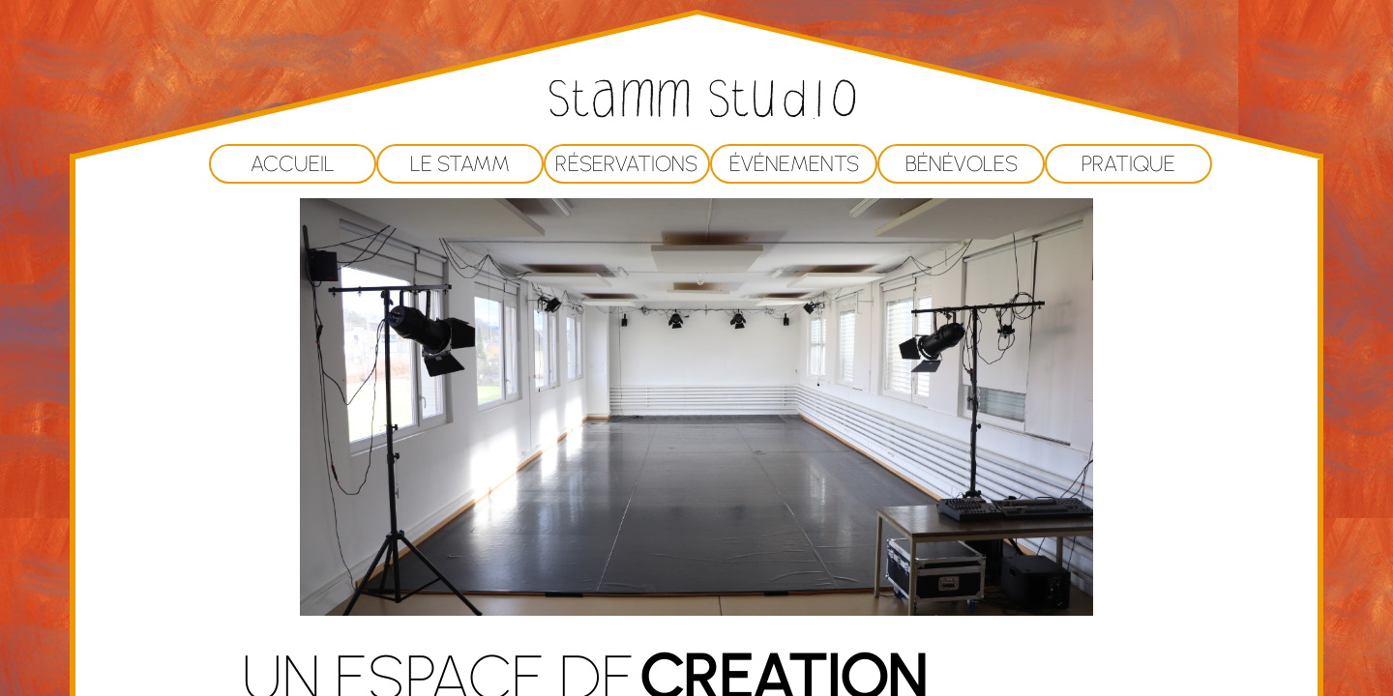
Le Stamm (460, 164)
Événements (794, 164)
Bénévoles (961, 164)
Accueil (293, 164)
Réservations (626, 164)
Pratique (1128, 164)
